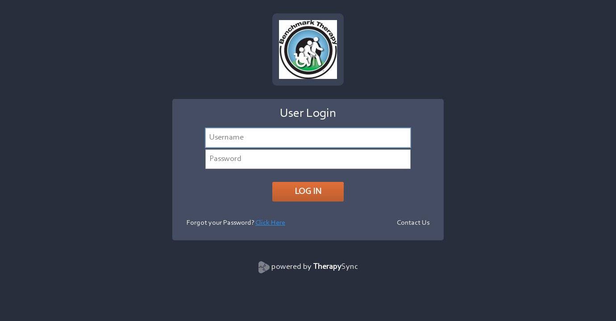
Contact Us (413, 222)
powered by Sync (314, 267)
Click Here (270, 222)
